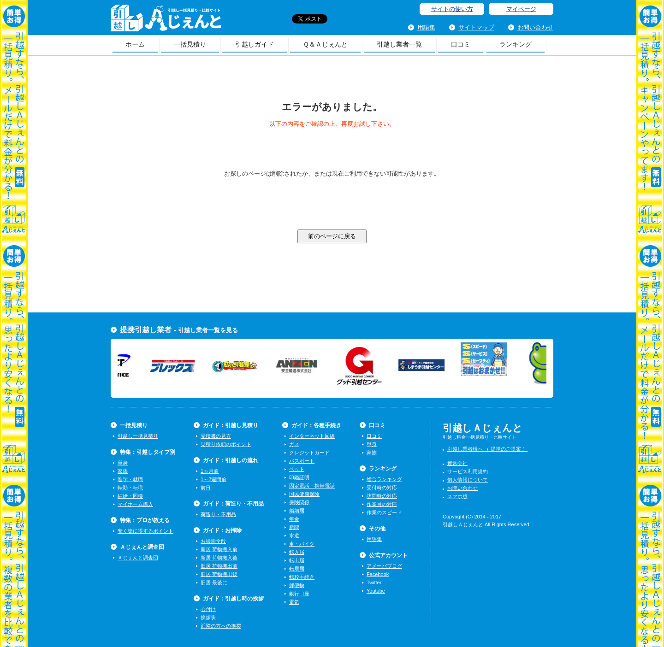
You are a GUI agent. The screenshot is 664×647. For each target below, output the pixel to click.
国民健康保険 (304, 494)
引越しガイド (254, 44)
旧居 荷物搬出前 (219, 566)
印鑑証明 (299, 477)
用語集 (426, 27)
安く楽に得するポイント (145, 531)
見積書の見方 (216, 436)
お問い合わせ (535, 27)
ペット (296, 469)
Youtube (376, 591)
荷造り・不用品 (218, 514)
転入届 (296, 552)
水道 (294, 535)
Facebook (378, 574)
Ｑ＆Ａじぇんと (325, 44)
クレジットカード (309, 452)
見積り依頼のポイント (226, 444)
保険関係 (299, 502)
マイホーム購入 (135, 504)
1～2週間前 (213, 479)
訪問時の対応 (382, 496)
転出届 (296, 560)
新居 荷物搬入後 (219, 557)
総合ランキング (384, 479)
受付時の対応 (382, 487)
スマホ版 (457, 496)
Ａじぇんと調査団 (138, 557)
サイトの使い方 (452, 9)
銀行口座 (299, 593)
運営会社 (457, 463)
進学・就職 (130, 479)
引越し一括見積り (138, 436)
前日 (206, 487)
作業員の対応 (382, 504)
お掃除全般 (213, 541)
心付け (208, 609)
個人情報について (467, 479)
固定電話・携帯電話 (312, 485)
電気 (294, 602)
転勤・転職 (130, 487)
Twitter (374, 582)
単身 (123, 462)
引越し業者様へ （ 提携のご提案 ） (487, 449)
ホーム (135, 44)
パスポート (301, 461)
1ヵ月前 (210, 471)
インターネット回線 (312, 436)
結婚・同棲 (130, 496)
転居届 (296, 568)
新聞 (294, 527)
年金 (294, 519)
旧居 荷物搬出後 (219, 574)
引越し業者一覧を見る (208, 330)
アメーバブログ (384, 566)
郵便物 (296, 585)
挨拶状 (208, 617)
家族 (123, 471)
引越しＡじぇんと (166, 21)
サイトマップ (476, 27)
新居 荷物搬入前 (219, 549)
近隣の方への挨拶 (221, 626)
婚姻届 (296, 510)
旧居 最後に (214, 582)
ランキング (515, 44)
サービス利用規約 (467, 471)
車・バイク (301, 544)
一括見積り (190, 44)
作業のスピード (384, 512)
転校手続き (301, 577)
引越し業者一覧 (399, 44)
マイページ (521, 9)
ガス (294, 444)
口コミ (460, 44)
